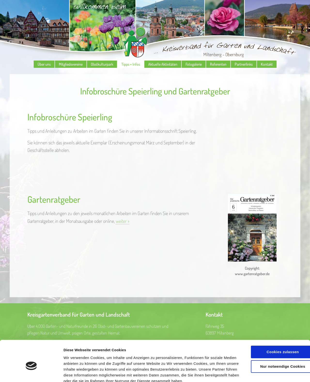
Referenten (218, 64)
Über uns (44, 64)
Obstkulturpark (102, 64)
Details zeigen (75, 372)
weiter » (122, 221)
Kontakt (267, 64)
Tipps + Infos (130, 64)
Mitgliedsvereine (71, 64)
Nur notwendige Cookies (269, 339)
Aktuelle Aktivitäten (162, 64)
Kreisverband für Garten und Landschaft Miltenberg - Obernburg (155, 30)
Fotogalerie (194, 64)
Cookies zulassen (269, 324)
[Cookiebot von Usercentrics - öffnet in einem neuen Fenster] (31, 372)
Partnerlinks (244, 64)
